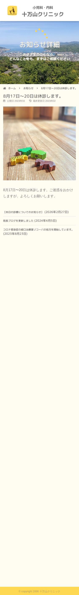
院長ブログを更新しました (18, 221)
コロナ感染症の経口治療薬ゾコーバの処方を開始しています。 (38, 229)
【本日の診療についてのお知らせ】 (23, 212)
